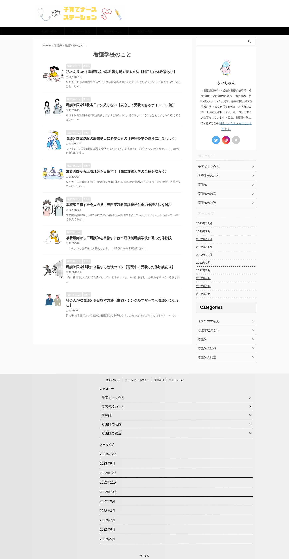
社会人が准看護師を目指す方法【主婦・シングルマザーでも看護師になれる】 (122, 302)
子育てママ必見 (81, 31)
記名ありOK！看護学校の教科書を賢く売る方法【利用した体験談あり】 (118, 72)
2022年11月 (203, 246)
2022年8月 (202, 269)
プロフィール (176, 379)
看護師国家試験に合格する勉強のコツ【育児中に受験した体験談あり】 (117, 269)
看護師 (202, 338)
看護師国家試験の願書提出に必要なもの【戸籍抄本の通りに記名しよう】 (119, 139)
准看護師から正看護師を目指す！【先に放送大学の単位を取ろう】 (114, 172)
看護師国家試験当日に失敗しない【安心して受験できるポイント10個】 (117, 105)
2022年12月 (203, 238)
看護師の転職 (49, 31)
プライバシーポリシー (137, 379)
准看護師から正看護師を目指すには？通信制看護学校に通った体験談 (115, 239)
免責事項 (159, 379)
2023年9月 (202, 230)
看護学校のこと (113, 31)
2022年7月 (202, 277)
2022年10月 (203, 254)
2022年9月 (202, 261)
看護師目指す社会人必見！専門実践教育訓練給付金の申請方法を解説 (115, 206)
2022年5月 (202, 293)
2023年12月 (203, 222)
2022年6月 (202, 285)
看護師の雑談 (145, 31)
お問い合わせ (113, 379)
